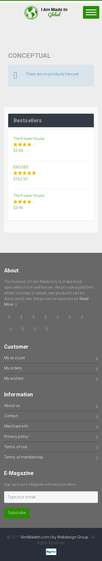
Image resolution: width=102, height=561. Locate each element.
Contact (51, 417)
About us (51, 406)
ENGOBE (21, 167)
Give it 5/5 (34, 144)
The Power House (29, 138)
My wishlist (51, 379)
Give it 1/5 (15, 144)
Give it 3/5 (25, 144)
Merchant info (51, 427)
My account (51, 359)
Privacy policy (51, 437)
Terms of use (51, 448)
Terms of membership (51, 458)
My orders (51, 369)
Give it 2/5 (20, 144)
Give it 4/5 (29, 144)
